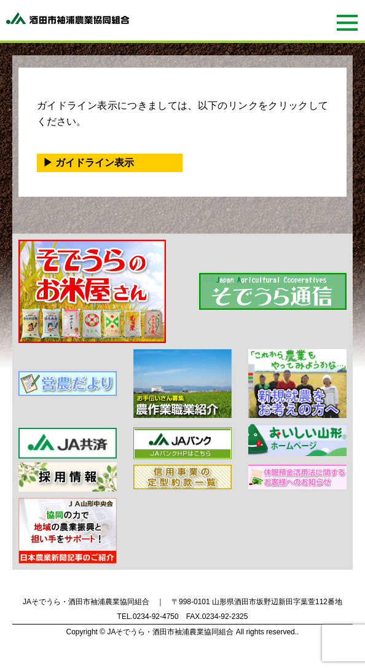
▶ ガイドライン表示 (88, 162)
